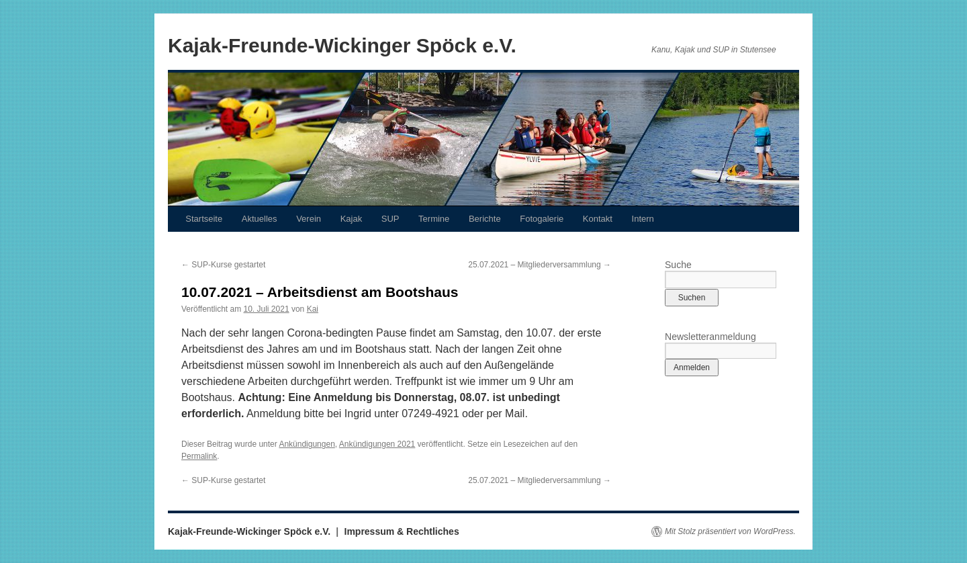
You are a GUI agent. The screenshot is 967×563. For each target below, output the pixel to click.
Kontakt (597, 219)
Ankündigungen (306, 444)
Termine (433, 219)
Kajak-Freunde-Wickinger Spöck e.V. (342, 45)
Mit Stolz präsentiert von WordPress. (730, 531)
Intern (643, 219)
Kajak (351, 219)
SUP (390, 219)
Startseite (203, 219)
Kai (312, 309)
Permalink (199, 456)
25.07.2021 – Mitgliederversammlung (539, 264)
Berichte (485, 219)
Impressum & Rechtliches (401, 531)
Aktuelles (259, 219)
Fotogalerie (541, 219)
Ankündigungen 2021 (377, 444)
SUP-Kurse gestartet (223, 264)
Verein (308, 219)
